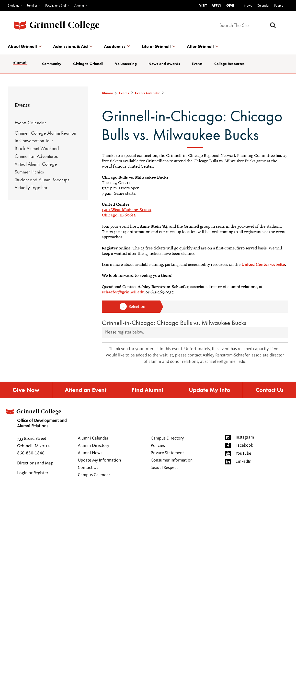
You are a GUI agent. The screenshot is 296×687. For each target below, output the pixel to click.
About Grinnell (22, 46)
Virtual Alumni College (36, 164)
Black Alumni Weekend (37, 148)
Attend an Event (85, 390)
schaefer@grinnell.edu (123, 292)
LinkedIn (243, 461)
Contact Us (270, 390)
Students (13, 5)
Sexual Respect (164, 467)
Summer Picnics (29, 172)
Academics (114, 46)
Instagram (245, 437)
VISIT (203, 5)
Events (197, 63)
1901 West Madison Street (126, 210)
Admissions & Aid (70, 46)
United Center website (263, 264)
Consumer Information (172, 460)
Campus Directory (167, 438)
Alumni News (90, 453)
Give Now (25, 390)
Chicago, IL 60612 (119, 215)
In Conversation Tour (34, 140)
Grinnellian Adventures (36, 156)
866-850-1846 (31, 453)
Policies (158, 445)
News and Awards (164, 63)
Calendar (263, 5)
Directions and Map (35, 463)
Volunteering (126, 63)
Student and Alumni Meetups (42, 179)
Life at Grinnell (156, 46)
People (278, 5)
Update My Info (209, 390)
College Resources (229, 63)
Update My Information (99, 460)
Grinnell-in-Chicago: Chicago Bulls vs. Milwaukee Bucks (174, 322)
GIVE (230, 5)
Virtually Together (31, 187)
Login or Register (32, 473)
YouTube (243, 453)
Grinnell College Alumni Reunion (45, 133)
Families (32, 5)
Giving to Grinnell (88, 63)
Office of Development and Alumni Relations (36, 417)
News (248, 5)
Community (51, 63)
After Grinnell (200, 46)
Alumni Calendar (93, 438)
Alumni (79, 5)
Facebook (244, 445)
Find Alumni (147, 390)
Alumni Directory (93, 445)
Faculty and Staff (56, 5)
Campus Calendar (94, 475)
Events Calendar (30, 122)
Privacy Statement (167, 453)
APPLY (216, 5)
